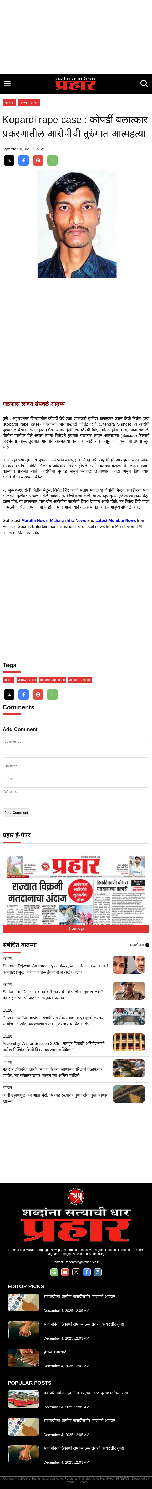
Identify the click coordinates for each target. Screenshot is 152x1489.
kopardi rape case (52, 680)
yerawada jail (27, 680)
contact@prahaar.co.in (84, 1262)
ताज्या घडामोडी (29, 102)
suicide (8, 680)
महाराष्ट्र (9, 102)
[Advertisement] (76, 36)
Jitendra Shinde (80, 680)
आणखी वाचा (139, 945)
